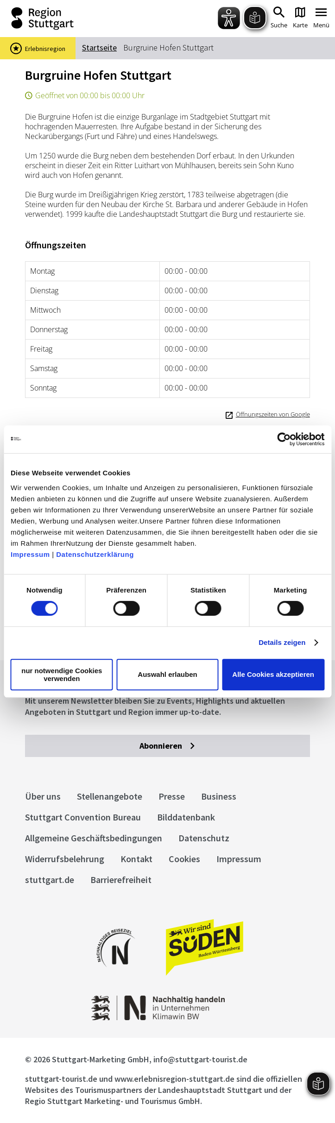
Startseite (99, 47)
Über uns (43, 796)
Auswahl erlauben (167, 674)
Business (218, 796)
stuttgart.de (49, 879)
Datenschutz (203, 838)
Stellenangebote (109, 796)
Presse (171, 796)
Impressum (30, 554)
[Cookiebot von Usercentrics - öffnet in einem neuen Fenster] (283, 439)
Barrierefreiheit (121, 879)
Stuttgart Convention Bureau (83, 817)
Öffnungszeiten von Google (273, 414)
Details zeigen (282, 642)
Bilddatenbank (186, 817)
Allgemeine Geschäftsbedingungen (93, 838)
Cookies (184, 858)
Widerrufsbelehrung (64, 858)
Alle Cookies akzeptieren (273, 674)
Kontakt (136, 858)
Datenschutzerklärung (95, 554)
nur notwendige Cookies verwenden (61, 674)
